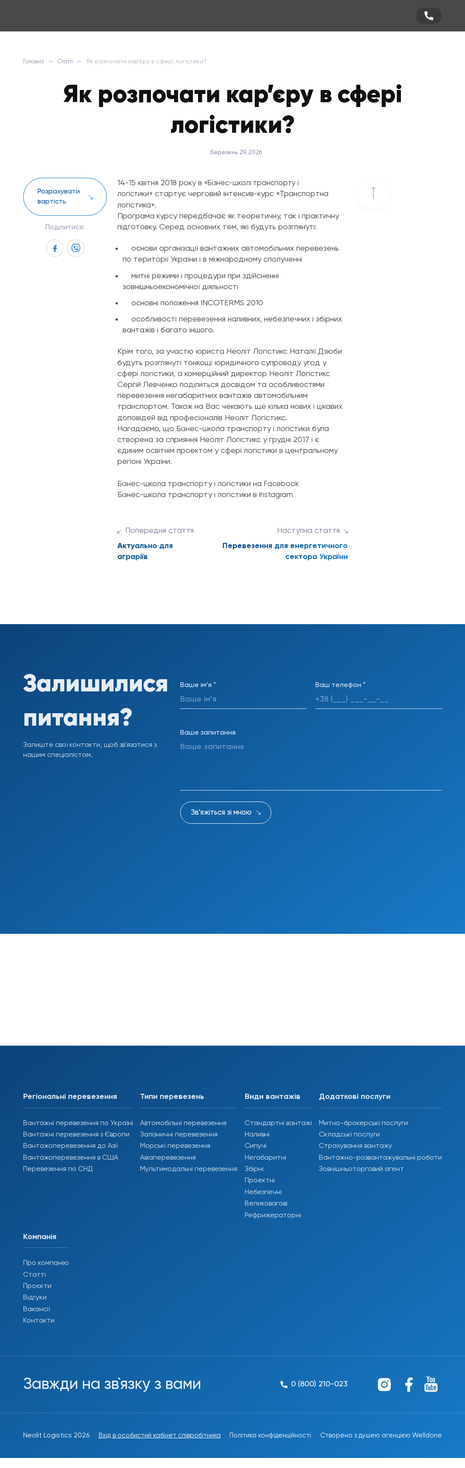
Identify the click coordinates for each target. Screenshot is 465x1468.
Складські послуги (349, 1134)
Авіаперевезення (168, 1157)
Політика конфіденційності (254, 1440)
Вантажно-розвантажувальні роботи (380, 1157)
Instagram (276, 495)
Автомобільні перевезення (183, 1123)
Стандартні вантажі (278, 1123)
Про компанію (46, 1263)
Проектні (260, 1180)
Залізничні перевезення (179, 1134)
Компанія (39, 1237)
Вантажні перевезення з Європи (76, 1134)
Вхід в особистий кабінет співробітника (134, 1440)
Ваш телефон (340, 685)
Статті (70, 62)
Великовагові (266, 1203)
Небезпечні (263, 1192)
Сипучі (256, 1146)
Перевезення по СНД (58, 1169)
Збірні (254, 1169)
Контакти (39, 1320)
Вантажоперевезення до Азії (70, 1146)
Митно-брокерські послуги (363, 1123)
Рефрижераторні (273, 1215)
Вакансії (36, 1309)
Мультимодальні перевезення (188, 1169)
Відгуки (35, 1297)
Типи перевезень (172, 1097)
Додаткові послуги (354, 1097)
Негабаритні (265, 1157)
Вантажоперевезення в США (70, 1157)
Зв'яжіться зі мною (221, 812)
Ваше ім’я (198, 685)
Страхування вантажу (355, 1146)
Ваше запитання (208, 732)
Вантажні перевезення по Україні (78, 1123)
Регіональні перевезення (70, 1097)
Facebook (282, 484)
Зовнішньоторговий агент (361, 1169)
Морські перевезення (175, 1146)
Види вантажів (273, 1097)
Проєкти (37, 1286)
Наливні (257, 1134)
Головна (35, 62)
